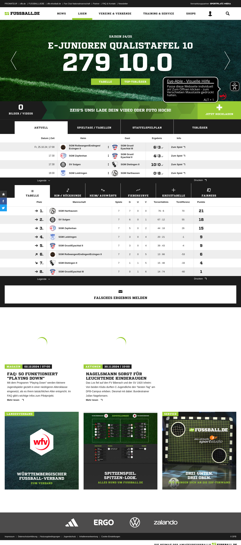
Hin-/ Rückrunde (67, 192)
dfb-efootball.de (54, 4)
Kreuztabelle (173, 192)
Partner (96, 4)
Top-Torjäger (135, 81)
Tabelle (105, 81)
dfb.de (23, 4)
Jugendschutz (70, 536)
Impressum (9, 536)
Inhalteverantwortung (88, 536)
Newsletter (123, 4)
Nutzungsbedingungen (50, 536)
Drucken (200, 180)
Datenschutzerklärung (27, 536)
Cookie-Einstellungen (110, 536)
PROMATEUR (11, 4)
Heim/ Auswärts (103, 192)
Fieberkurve (138, 192)
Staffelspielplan (147, 127)
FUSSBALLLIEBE (36, 4)
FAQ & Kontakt (109, 4)
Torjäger (200, 127)
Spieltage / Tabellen (94, 127)
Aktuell (41, 127)
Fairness (209, 192)
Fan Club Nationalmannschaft (77, 4)
